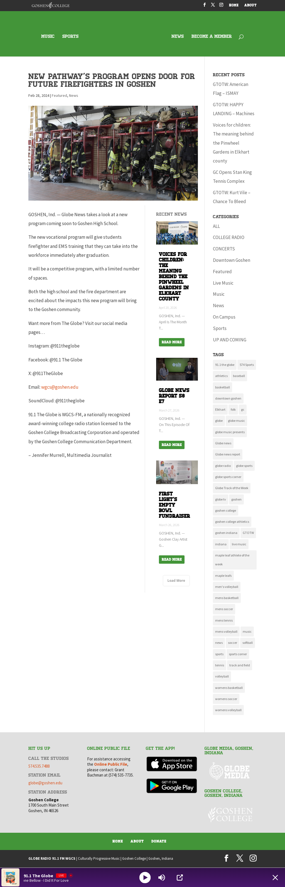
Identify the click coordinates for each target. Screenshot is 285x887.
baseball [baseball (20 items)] (239, 376)
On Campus (224, 317)
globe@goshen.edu (45, 782)
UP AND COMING (229, 340)
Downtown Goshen (231, 260)
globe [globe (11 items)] (219, 420)
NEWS (177, 37)
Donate (158, 841)
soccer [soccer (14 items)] (232, 642)
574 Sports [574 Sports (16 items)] (247, 365)
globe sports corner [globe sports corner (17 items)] (228, 477)
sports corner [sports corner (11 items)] (238, 654)
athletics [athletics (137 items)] (221, 376)
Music (219, 294)
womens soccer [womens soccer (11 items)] (226, 699)
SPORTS (70, 37)
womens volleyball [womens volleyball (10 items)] (228, 710)
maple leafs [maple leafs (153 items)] (223, 575)
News (73, 95)
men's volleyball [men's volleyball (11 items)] (226, 587)
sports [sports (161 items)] (219, 654)
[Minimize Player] (275, 877)
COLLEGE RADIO (228, 237)
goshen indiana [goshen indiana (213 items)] (226, 533)
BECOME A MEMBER (211, 37)
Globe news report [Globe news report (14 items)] (227, 454)
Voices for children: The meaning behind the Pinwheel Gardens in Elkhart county (233, 143)
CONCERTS (224, 249)
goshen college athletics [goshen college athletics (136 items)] (232, 521)
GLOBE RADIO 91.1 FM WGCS (51, 858)
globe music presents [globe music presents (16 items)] (230, 432)
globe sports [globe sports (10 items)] (244, 466)
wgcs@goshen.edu (59, 387)
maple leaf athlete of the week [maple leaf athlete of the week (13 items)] (232, 559)
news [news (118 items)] (219, 642)
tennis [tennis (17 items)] (219, 665)
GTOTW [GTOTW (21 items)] (248, 533)
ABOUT (250, 6)
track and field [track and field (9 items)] (239, 665)
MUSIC (48, 37)
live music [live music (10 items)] (239, 544)
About (137, 841)
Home (117, 841)
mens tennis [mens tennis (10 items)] (224, 620)
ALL (216, 226)
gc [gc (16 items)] (242, 409)
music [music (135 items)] (247, 631)
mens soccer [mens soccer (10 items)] (224, 609)
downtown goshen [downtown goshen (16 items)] (228, 398)
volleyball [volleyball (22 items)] (222, 676)
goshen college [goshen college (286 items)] (225, 510)
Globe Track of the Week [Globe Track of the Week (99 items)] (231, 488)
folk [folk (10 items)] (233, 409)
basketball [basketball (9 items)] (222, 387)
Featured (59, 95)
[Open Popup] (180, 877)
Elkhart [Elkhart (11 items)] (220, 409)
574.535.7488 (39, 766)
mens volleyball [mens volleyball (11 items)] (226, 631)
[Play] (145, 877)
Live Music (223, 283)
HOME (234, 6)
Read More (172, 342)
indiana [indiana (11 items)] (221, 544)
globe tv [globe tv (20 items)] (220, 499)
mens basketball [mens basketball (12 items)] (227, 598)
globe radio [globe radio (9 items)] (223, 466)
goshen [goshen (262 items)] (236, 499)
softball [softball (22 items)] (247, 642)
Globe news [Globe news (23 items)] (223, 443)
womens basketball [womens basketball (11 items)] (229, 688)
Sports (220, 328)
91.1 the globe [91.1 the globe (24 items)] (224, 365)
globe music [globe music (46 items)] (236, 420)
